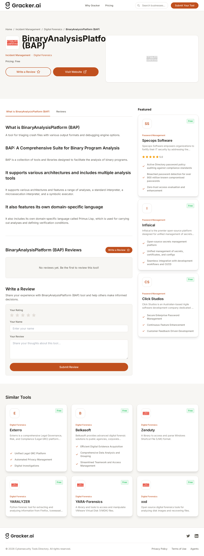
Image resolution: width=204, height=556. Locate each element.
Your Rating (16, 310)
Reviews (61, 111)
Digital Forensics (53, 29)
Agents (194, 548)
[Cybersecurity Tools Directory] (34, 5)
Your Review (17, 336)
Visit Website (76, 72)
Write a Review (28, 72)
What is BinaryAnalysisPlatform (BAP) (27, 111)
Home (8, 29)
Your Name (16, 321)
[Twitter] (188, 536)
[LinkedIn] (196, 536)
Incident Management (28, 29)
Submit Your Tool (184, 5)
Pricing (109, 5)
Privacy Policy (159, 548)
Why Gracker (92, 5)
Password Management (153, 135)
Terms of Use (179, 548)
